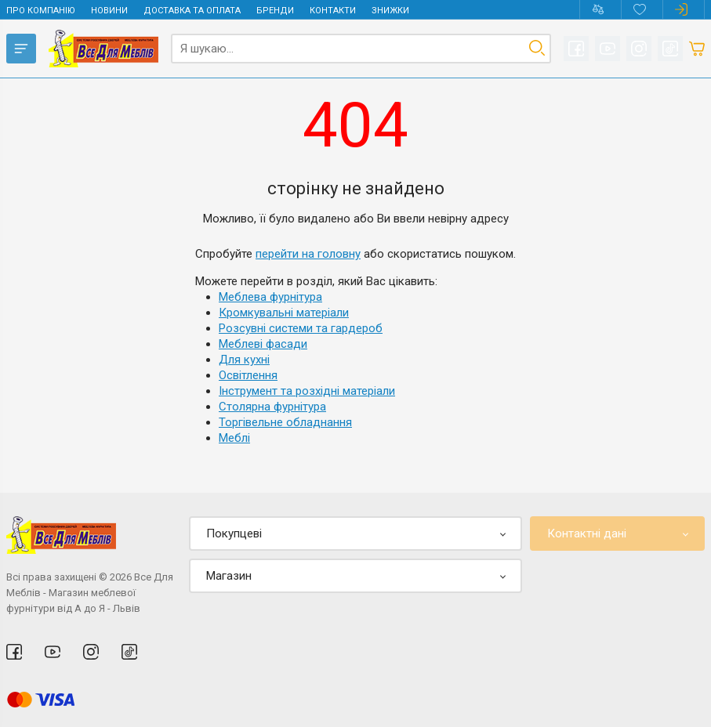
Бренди (275, 10)
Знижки (390, 10)
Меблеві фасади (263, 344)
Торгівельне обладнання (285, 422)
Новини (109, 10)
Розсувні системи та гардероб (301, 328)
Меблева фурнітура (270, 297)
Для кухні (244, 360)
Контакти (333, 10)
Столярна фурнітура (272, 407)
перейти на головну (308, 254)
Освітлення (248, 375)
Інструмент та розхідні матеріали (307, 391)
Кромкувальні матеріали (284, 313)
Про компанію (40, 10)
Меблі (234, 438)
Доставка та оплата (192, 10)
